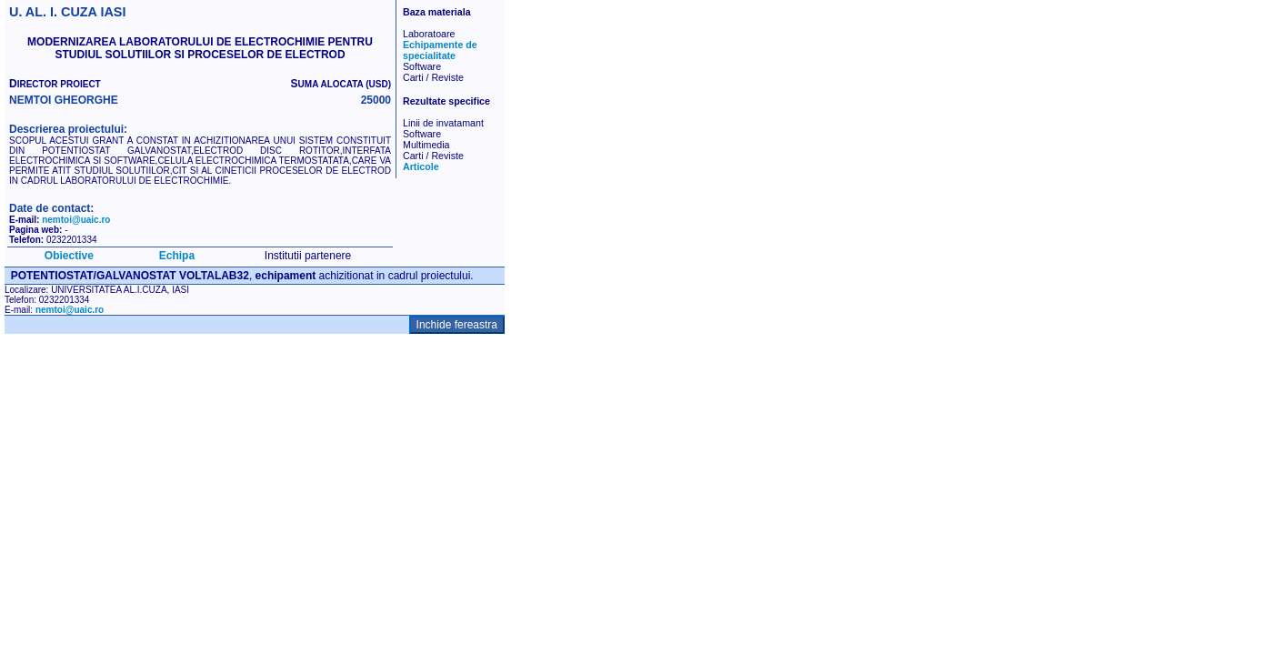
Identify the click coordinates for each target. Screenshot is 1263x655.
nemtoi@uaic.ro (76, 220)
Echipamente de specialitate (440, 50)
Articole (421, 166)
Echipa (177, 255)
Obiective (69, 255)
